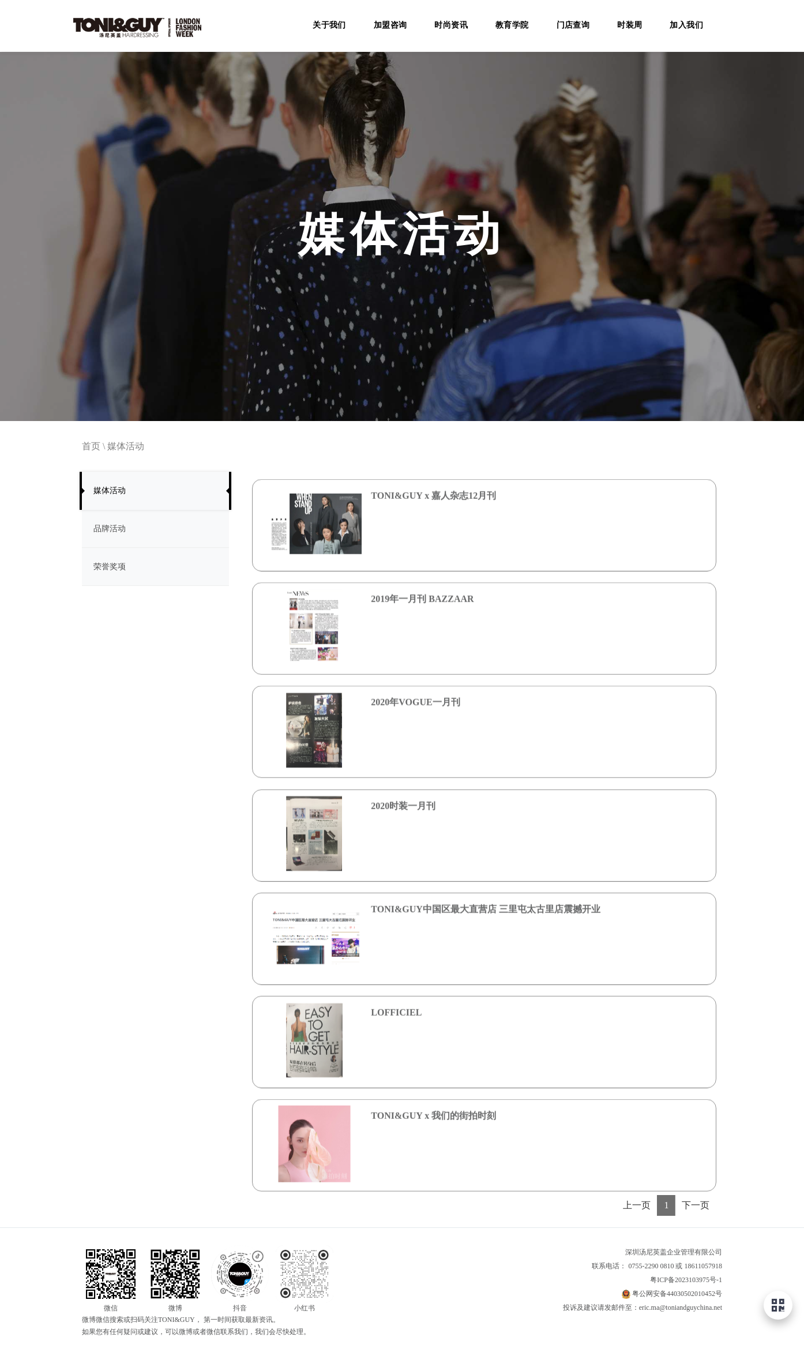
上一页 (637, 1205)
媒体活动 (125, 446)
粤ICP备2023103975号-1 (686, 1280)
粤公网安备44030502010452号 (677, 1294)
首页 (91, 446)
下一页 (695, 1205)
